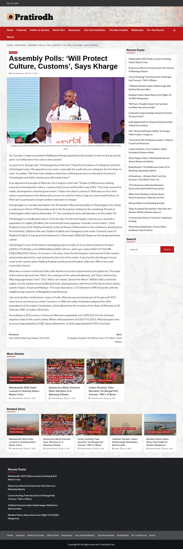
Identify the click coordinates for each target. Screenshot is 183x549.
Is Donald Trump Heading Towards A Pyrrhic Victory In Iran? (150, 115)
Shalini (116, 448)
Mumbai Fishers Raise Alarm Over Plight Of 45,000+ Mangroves (150, 97)
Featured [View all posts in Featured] (13, 52)
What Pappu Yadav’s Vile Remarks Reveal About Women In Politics (149, 160)
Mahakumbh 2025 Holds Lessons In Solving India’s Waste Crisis (24, 391)
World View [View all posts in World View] (54, 380)
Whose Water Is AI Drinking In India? (147, 203)
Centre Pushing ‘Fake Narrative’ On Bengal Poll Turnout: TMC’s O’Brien (103, 391)
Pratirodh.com (107, 544)
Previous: (37, 336)
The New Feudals (118, 30)
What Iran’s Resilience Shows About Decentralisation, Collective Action (146, 196)
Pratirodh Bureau (18, 73)
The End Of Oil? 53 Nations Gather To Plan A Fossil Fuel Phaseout (151, 142)
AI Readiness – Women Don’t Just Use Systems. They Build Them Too (147, 178)
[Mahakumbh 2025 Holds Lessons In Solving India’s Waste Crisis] (26, 371)
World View (59, 30)
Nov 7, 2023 (32, 73)
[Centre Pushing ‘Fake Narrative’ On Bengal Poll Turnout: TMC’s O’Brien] (105, 371)
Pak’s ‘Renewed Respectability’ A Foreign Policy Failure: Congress (149, 133)
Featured (21, 30)
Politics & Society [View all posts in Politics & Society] (16, 380)
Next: (94, 338)
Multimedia (138, 30)
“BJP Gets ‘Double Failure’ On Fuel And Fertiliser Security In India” (148, 106)
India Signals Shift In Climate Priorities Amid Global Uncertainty (150, 124)
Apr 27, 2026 (30, 398)
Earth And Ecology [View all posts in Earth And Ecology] (17, 377)
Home (10, 30)
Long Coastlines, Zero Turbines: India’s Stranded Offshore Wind (148, 151)
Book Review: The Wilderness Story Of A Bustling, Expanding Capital (149, 169)
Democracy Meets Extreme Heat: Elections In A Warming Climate (64, 391)
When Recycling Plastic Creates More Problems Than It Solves (147, 228)
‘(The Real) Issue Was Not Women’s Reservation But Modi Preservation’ (146, 187)
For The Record (155, 30)
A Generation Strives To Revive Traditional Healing (150, 219)
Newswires (74, 30)
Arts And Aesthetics (95, 30)
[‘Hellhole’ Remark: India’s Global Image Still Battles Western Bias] (126, 424)
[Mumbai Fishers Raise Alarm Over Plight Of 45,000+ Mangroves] (160, 424)
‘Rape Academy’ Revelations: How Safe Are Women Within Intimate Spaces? (150, 210)
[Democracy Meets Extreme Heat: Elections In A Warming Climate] (65, 371)
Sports (10, 37)
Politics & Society (39, 30)
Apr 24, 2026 (110, 398)
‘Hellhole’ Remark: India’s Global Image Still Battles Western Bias (150, 88)
